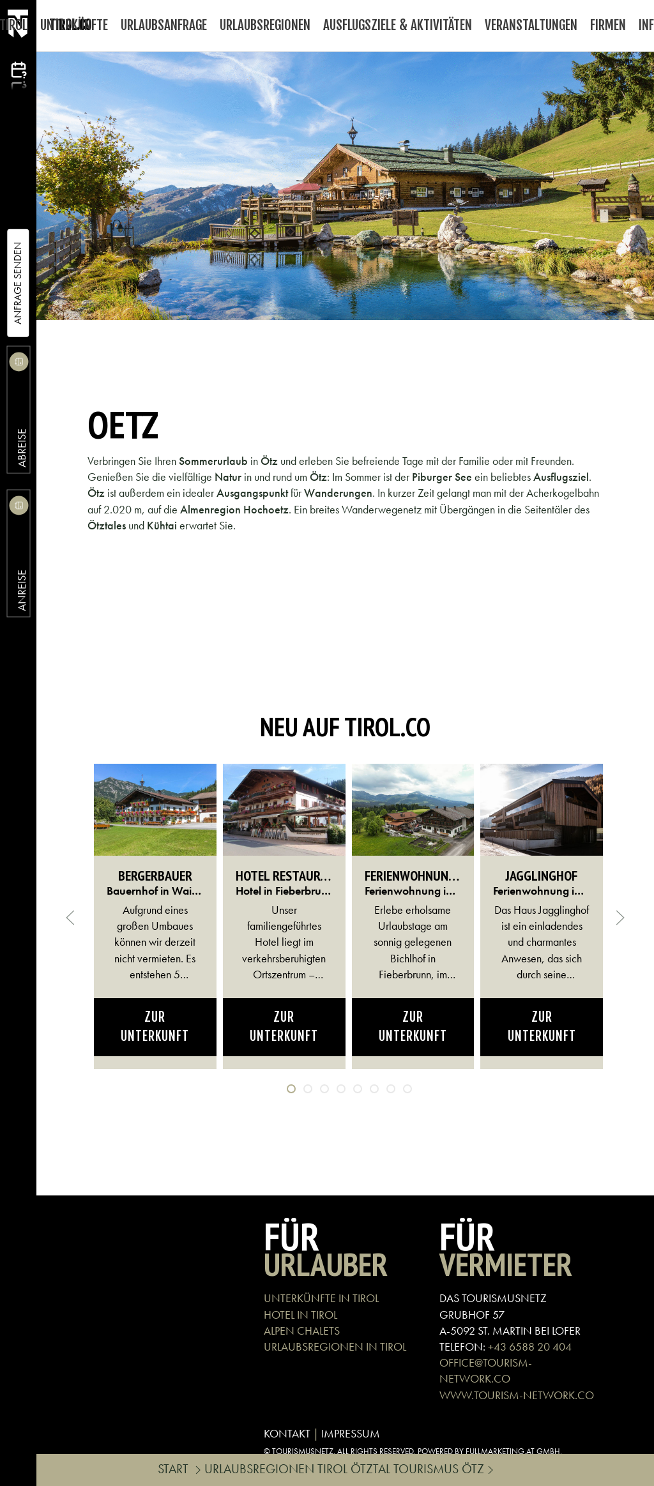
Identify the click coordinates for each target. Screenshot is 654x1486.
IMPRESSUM (350, 1433)
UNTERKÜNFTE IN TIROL (321, 1298)
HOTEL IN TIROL (300, 1314)
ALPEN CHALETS (302, 1330)
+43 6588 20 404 (530, 1346)
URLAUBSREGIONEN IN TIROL (335, 1346)
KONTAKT (287, 1433)
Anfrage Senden (17, 283)
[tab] (291, 1088)
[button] (70, 918)
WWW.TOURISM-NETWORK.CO (516, 1395)
